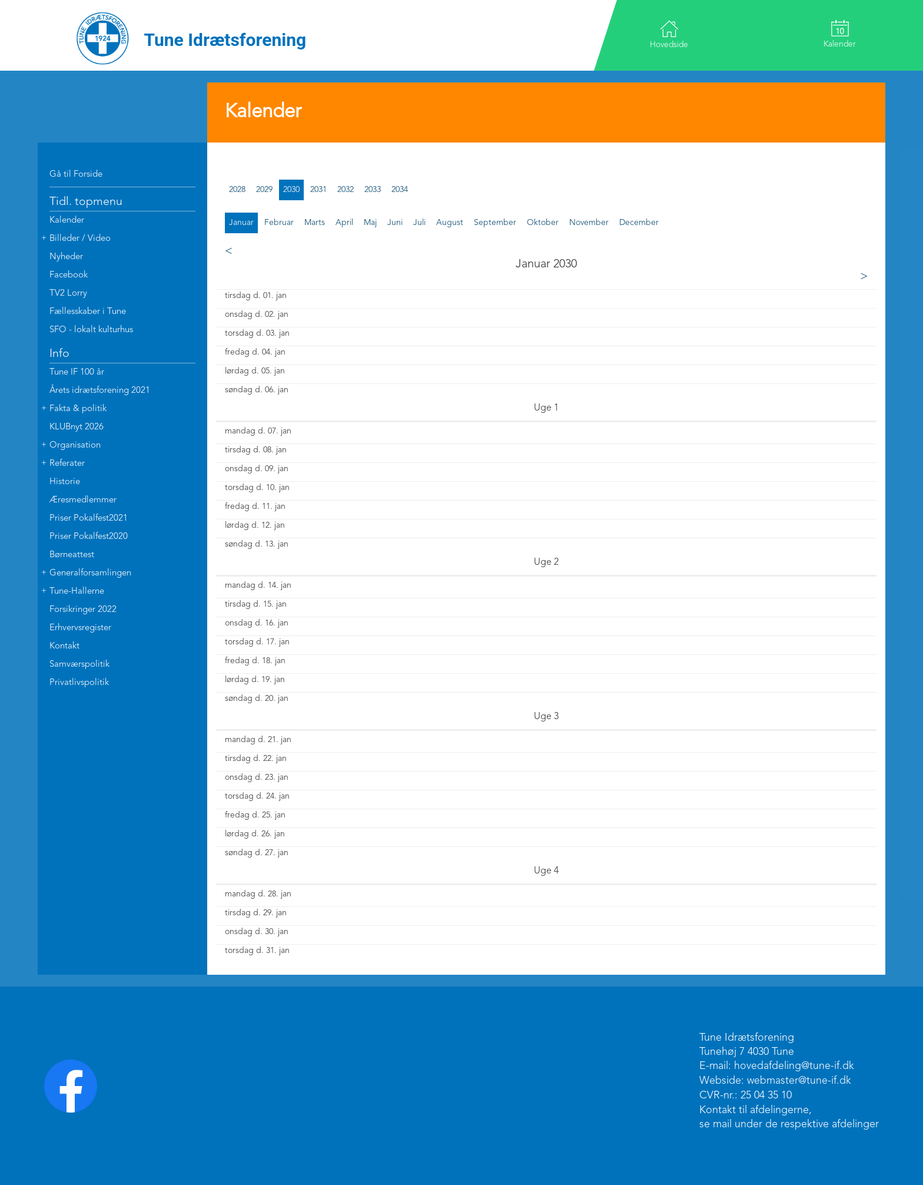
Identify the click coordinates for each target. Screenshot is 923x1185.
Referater (67, 463)
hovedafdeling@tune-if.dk (794, 1066)
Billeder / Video (80, 238)
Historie (64, 482)
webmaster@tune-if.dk (799, 1080)
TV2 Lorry (68, 293)
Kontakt (64, 646)
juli (419, 223)
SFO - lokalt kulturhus (91, 330)
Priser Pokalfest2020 (88, 536)
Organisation (75, 445)
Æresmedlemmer (83, 500)
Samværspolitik (79, 664)
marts (314, 223)
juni (395, 223)
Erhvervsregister (80, 628)
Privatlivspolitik (79, 682)
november (589, 223)
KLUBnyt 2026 (76, 427)
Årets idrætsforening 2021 (99, 390)
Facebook (68, 275)
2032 (345, 190)
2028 (237, 190)
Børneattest (71, 555)
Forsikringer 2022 (83, 609)
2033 (372, 190)
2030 (291, 190)
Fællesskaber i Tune (87, 311)
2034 (399, 190)
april (344, 223)
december (639, 223)
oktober (543, 223)
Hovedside (669, 34)
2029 (264, 190)
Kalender (839, 34)
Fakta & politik (78, 409)
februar (279, 223)
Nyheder (66, 257)
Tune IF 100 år (76, 372)
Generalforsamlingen (90, 573)
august (449, 223)
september (495, 223)
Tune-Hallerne (76, 591)
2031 (318, 190)
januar (241, 223)
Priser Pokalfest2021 (88, 518)
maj (370, 223)
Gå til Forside (75, 174)
